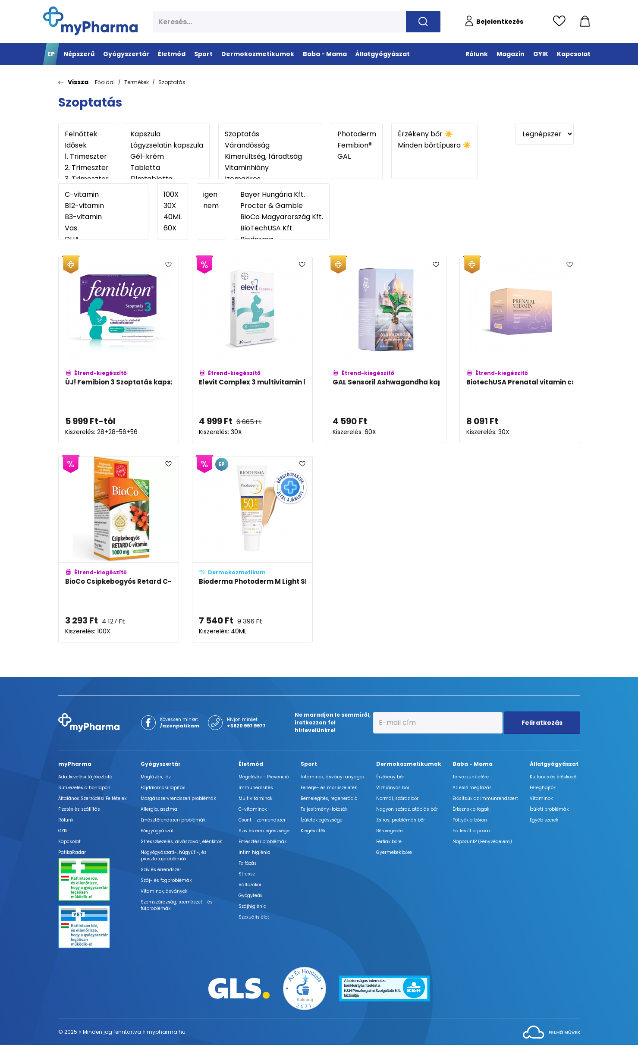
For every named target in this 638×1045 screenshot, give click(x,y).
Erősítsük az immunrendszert (485, 798)
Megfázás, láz (156, 777)
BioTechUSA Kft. (281, 228)
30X (172, 205)
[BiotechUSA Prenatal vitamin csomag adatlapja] (519, 350)
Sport (309, 764)
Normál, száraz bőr (397, 798)
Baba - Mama (473, 764)
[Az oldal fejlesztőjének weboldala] (551, 1031)
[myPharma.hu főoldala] (90, 20)
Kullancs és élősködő (553, 777)
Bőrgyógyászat (157, 831)
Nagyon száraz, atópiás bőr (407, 809)
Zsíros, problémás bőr (400, 820)
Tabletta (166, 167)
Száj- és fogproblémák (166, 880)
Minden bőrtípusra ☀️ (434, 145)
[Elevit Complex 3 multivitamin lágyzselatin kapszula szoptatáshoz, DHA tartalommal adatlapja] (252, 350)
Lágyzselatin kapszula (166, 145)
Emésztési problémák (262, 841)
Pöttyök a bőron (470, 820)
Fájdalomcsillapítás (163, 787)
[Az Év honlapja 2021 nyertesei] (304, 988)
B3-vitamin (103, 217)
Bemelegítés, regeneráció (329, 798)
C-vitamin (103, 194)
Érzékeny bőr (390, 777)
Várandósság (270, 145)
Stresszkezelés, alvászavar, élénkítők (181, 841)
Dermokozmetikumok (408, 764)
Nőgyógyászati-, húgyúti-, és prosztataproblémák (174, 855)
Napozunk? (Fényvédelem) (482, 841)
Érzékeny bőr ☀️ (434, 134)
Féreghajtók (543, 787)
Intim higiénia (254, 852)
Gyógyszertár (161, 764)
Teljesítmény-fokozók (324, 809)
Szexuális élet (254, 917)
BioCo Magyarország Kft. (281, 217)
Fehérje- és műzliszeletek (329, 787)
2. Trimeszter (87, 167)
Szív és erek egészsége (264, 831)
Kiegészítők (313, 831)
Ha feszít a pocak (471, 831)
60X (172, 228)
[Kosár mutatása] (585, 21)
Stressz (247, 874)
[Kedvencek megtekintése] (561, 21)
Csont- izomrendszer (262, 820)
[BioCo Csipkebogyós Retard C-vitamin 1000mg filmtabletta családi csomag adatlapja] (118, 549)
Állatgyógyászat (554, 764)
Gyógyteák (250, 895)
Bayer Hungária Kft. (281, 194)
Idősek (87, 145)
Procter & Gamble (281, 205)
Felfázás (248, 863)
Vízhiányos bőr (392, 787)
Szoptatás (171, 82)
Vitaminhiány (270, 167)
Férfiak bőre (389, 841)
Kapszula (166, 134)
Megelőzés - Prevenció (264, 777)
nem (211, 205)
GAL (356, 156)
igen (211, 194)
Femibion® (356, 145)
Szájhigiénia (253, 906)
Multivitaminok (255, 798)
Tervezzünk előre (471, 777)
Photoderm (356, 134)
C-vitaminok (253, 809)
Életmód (251, 764)
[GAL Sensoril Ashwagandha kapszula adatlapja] (386, 350)
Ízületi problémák (549, 809)
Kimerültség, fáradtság (270, 156)
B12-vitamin (103, 205)
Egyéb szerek (544, 820)
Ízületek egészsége (322, 820)
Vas (103, 228)
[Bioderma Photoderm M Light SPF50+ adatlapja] (252, 549)
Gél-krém (166, 156)
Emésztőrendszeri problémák (173, 820)
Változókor (250, 884)
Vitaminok (541, 798)
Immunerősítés (256, 787)
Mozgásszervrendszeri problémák (178, 798)
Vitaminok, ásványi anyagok (333, 777)
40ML (172, 217)
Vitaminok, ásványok (164, 891)
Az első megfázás (472, 787)
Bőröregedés (390, 831)
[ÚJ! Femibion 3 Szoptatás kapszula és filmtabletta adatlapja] (118, 350)
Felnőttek (87, 134)
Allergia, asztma (159, 809)
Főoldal (105, 82)
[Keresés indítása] (423, 21)
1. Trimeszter (87, 156)
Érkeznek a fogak (471, 809)
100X (172, 194)
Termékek (136, 82)
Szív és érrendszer (161, 869)
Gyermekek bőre (394, 852)
